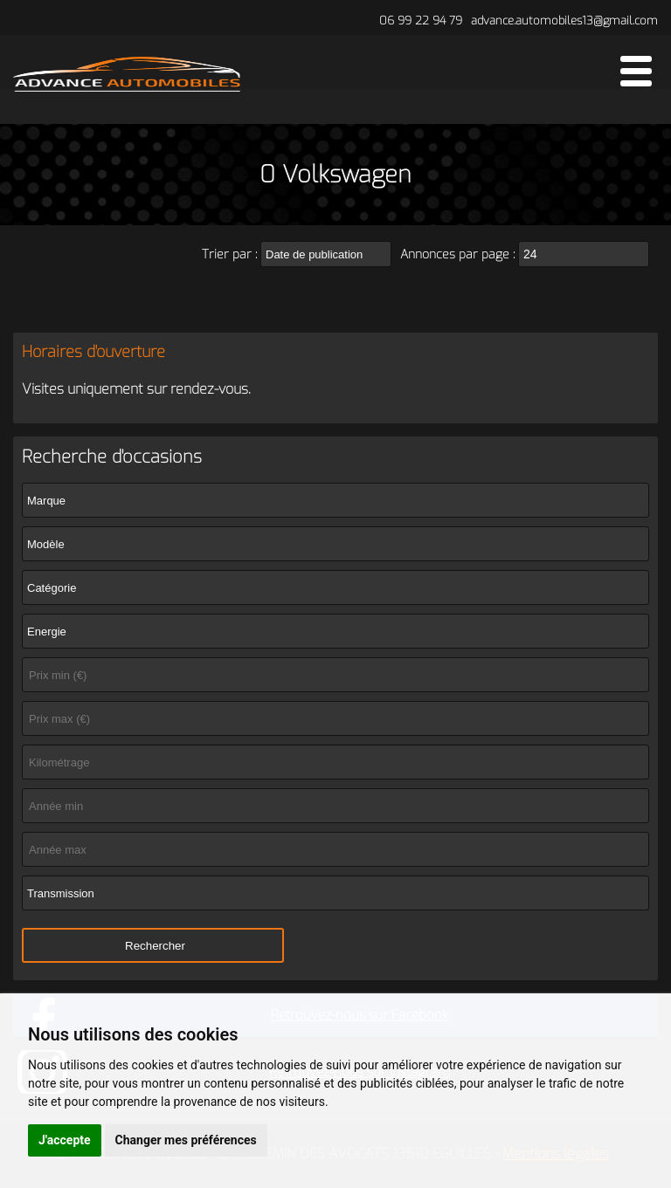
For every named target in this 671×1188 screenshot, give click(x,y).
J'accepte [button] (64, 1140)
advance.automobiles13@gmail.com (564, 20)
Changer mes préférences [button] (186, 1140)
